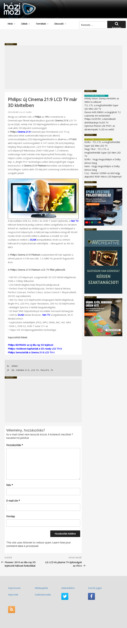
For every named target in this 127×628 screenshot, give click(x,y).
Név (9, 485)
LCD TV (35, 370)
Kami (87, 166)
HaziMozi (15, 3)
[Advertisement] (63, 67)
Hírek (12, 23)
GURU (29, 112)
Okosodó (60, 23)
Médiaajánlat (41, 587)
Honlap (10, 516)
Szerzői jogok (95, 587)
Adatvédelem (68, 587)
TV (52, 370)
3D (13, 370)
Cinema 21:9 (24, 131)
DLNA (33, 239)
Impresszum (14, 587)
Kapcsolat (13, 594)
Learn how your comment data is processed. (38, 544)
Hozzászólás (14, 445)
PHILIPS (45, 370)
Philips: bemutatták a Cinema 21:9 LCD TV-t (31, 352)
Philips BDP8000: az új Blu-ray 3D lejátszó (30, 344)
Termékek (42, 23)
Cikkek (25, 23)
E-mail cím (13, 500)
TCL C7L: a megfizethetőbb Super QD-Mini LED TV (102, 153)
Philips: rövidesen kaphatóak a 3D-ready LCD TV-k (35, 348)
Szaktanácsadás (43, 594)
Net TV (74, 220)
